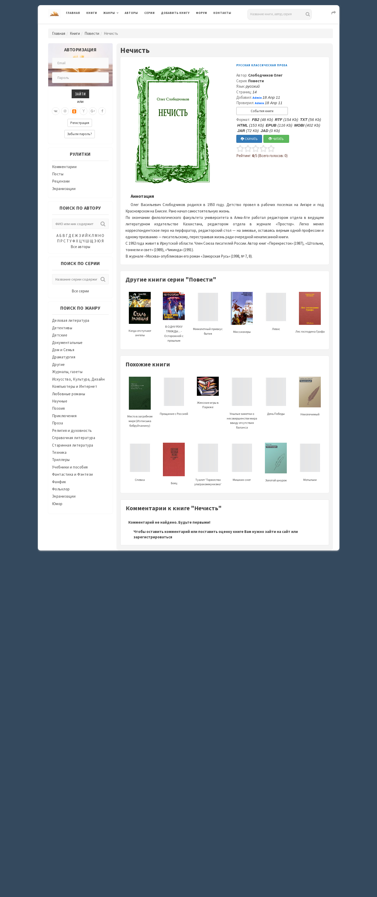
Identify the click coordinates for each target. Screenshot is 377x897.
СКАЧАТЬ (249, 139)
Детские (60, 335)
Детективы (62, 327)
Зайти (80, 93)
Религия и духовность (72, 430)
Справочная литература (73, 437)
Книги (91, 13)
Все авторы (80, 246)
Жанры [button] (109, 13)
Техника (59, 452)
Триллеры (61, 459)
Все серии (80, 291)
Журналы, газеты (67, 371)
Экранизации (64, 188)
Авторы (131, 13)
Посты (58, 173)
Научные (60, 401)
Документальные (67, 342)
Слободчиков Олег (265, 75)
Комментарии (64, 166)
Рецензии (61, 181)
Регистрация (79, 123)
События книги (262, 111)
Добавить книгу (175, 13)
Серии (149, 13)
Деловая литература (70, 320)
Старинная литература (72, 445)
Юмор (57, 503)
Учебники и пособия (70, 467)
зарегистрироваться (152, 536)
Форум (201, 13)
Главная (73, 13)
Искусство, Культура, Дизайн (78, 379)
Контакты (222, 13)
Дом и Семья (63, 349)
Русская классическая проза (261, 65)
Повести (92, 33)
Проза (57, 423)
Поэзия (58, 408)
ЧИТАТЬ (276, 139)
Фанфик (59, 481)
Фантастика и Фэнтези (72, 474)
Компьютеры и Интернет (74, 386)
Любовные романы (68, 393)
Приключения (64, 415)
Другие (58, 364)
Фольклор (61, 489)
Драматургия (64, 357)
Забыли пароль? (79, 134)
